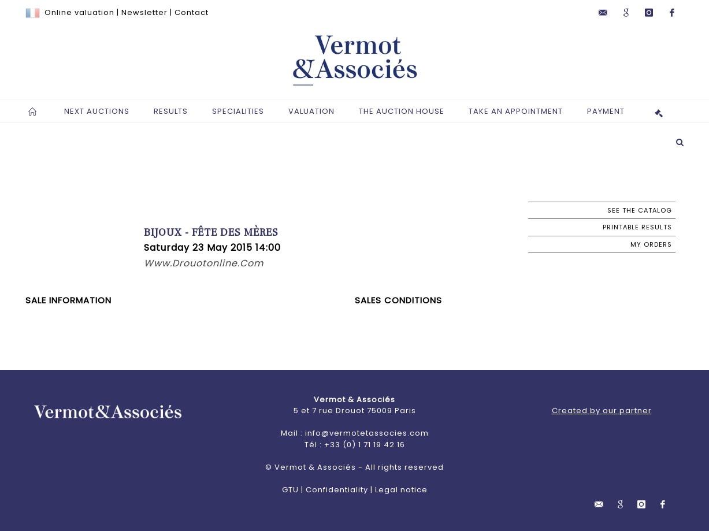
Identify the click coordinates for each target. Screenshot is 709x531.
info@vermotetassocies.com (367, 433)
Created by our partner (602, 410)
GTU (290, 489)
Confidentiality (337, 489)
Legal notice (401, 489)
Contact (192, 12)
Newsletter (144, 12)
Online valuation (79, 12)
